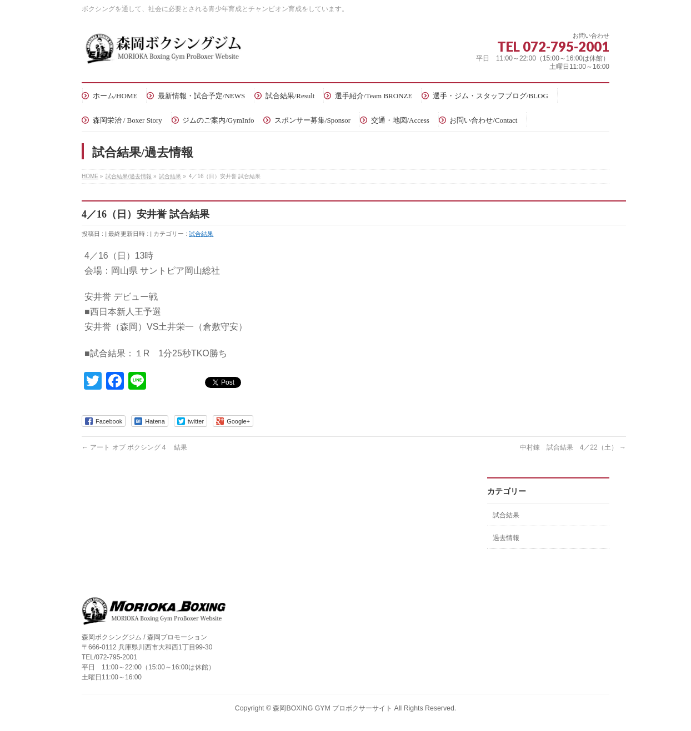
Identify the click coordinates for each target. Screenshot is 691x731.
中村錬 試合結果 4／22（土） (573, 447)
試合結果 (201, 233)
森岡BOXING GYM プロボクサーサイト (332, 708)
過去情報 (506, 538)
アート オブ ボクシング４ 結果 (134, 447)
